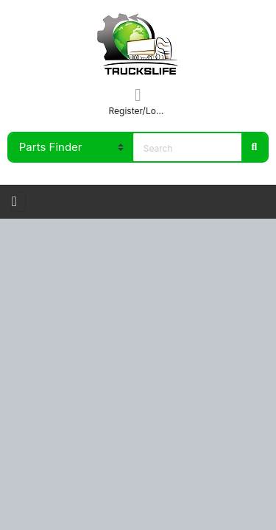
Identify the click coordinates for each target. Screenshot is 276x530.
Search (254, 147)
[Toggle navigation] (18, 201)
